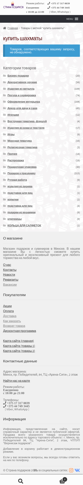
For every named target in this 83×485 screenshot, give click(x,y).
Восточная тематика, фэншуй (27, 121)
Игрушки (13, 114)
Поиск (21, 480)
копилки (13, 199)
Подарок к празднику (22, 173)
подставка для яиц (20, 206)
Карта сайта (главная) (18, 341)
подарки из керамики (22, 212)
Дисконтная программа (19, 331)
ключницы (15, 219)
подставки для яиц (20, 193)
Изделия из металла (21, 88)
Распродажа (16, 160)
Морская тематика (20, 140)
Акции (7, 306)
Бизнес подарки (18, 75)
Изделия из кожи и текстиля (26, 128)
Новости (9, 274)
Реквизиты (10, 279)
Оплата (8, 311)
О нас (7, 265)
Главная (13, 28)
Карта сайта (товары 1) (19, 346)
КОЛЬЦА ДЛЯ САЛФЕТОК (24, 225)
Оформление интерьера (24, 101)
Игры (11, 134)
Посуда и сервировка (22, 95)
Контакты (9, 270)
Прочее (12, 154)
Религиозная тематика (22, 147)
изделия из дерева (20, 186)
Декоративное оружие (22, 82)
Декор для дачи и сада (22, 108)
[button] (69, 19)
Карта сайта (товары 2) (19, 351)
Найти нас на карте (16, 381)
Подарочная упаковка (22, 167)
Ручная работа (17, 180)
